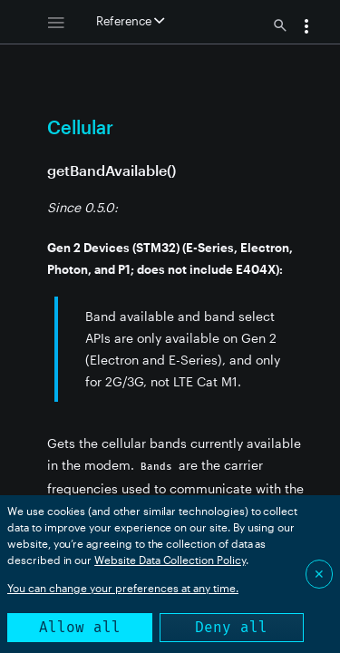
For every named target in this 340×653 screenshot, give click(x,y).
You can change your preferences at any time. (122, 587)
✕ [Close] (319, 573)
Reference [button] (130, 21)
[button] (306, 28)
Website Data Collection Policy (170, 559)
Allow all (80, 627)
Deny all (231, 627)
